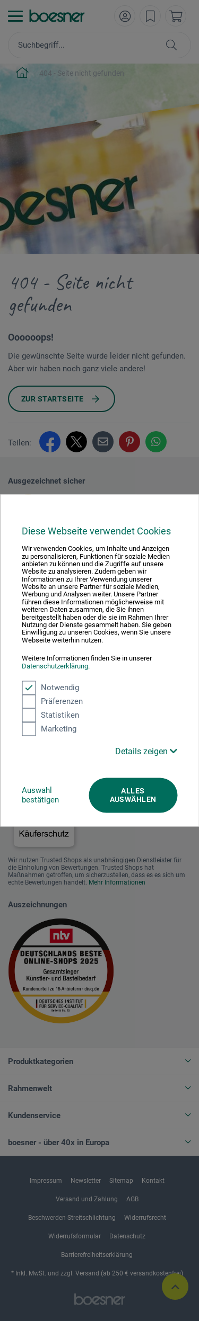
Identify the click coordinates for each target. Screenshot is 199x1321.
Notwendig (50, 687)
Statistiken (50, 715)
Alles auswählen (133, 795)
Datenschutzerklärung (55, 666)
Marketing (49, 729)
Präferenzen (52, 701)
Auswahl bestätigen (40, 795)
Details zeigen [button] (146, 751)
